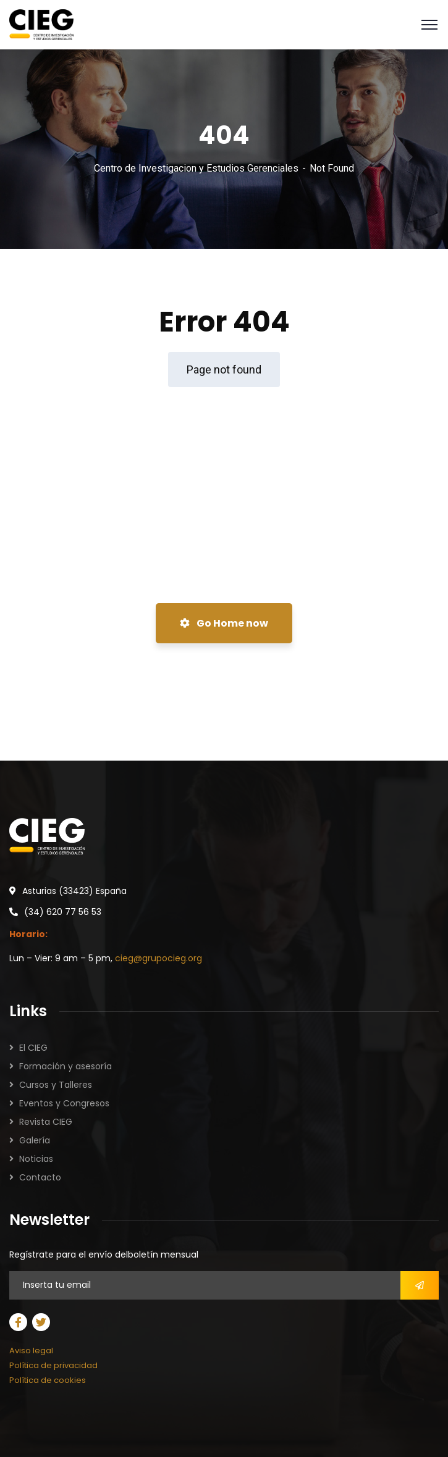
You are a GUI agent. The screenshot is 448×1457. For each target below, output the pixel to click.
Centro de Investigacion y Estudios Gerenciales (196, 168)
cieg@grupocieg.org (158, 958)
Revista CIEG (45, 1122)
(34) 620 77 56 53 (62, 912)
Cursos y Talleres (55, 1085)
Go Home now (224, 623)
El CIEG (33, 1048)
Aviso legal (31, 1350)
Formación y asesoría (65, 1066)
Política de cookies (47, 1380)
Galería (34, 1140)
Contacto (40, 1177)
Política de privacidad (53, 1365)
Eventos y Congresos (64, 1103)
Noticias (36, 1159)
